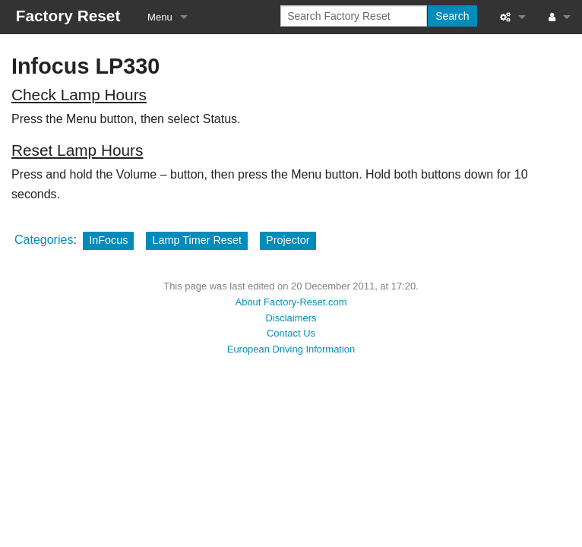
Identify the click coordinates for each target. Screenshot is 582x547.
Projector (288, 240)
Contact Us (291, 333)
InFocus (108, 240)
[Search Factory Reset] (353, 16)
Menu (159, 17)
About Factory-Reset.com (291, 302)
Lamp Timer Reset (197, 240)
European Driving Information (291, 349)
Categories (43, 239)
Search (452, 16)
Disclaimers (291, 318)
